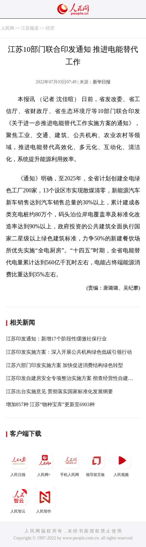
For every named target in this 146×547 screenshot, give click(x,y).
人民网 (7, 28)
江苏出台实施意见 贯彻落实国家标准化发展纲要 (59, 391)
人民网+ (45, 463)
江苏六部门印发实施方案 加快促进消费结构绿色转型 (64, 365)
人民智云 (19, 500)
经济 (50, 28)
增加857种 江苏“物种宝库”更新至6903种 (50, 404)
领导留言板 (96, 463)
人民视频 (122, 463)
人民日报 (19, 463)
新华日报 (101, 82)
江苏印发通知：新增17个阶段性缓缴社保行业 (56, 338)
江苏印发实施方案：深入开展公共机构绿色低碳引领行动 (69, 352)
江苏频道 (30, 28)
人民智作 (45, 500)
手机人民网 (70, 463)
